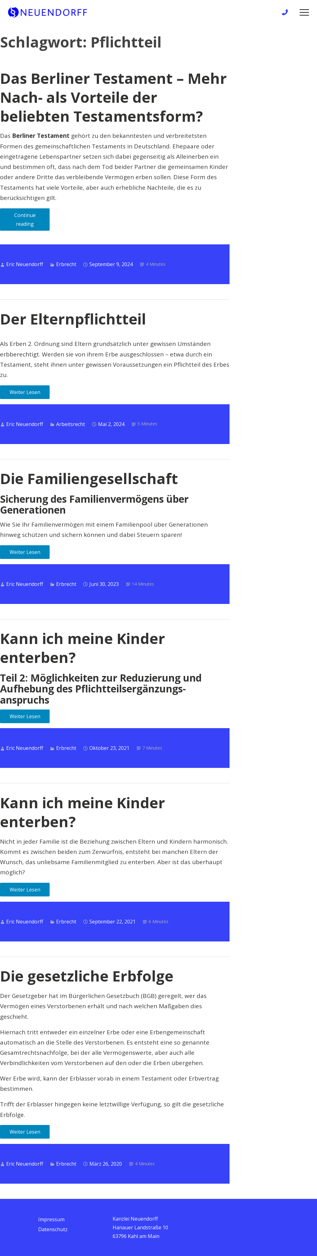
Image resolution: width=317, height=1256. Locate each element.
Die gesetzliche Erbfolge (86, 976)
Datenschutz (53, 1229)
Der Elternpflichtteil (73, 319)
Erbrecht (66, 264)
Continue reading (32, 221)
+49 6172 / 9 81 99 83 (286, 12)
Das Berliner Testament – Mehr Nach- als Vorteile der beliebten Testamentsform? (113, 97)
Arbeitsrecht (70, 424)
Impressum (51, 1219)
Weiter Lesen (25, 392)
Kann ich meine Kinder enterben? (82, 647)
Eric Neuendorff (24, 264)
